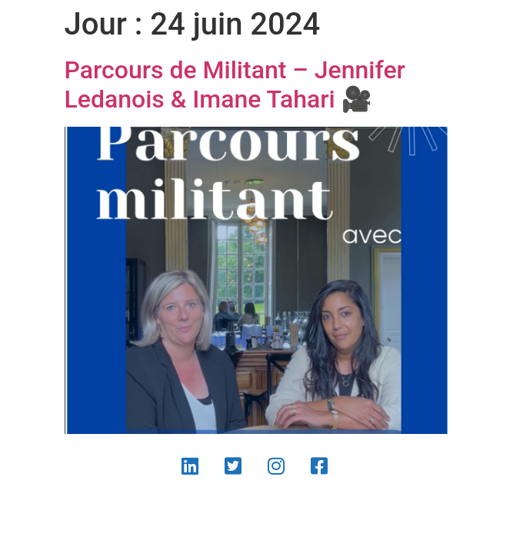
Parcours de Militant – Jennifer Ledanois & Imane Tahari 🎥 (235, 84)
